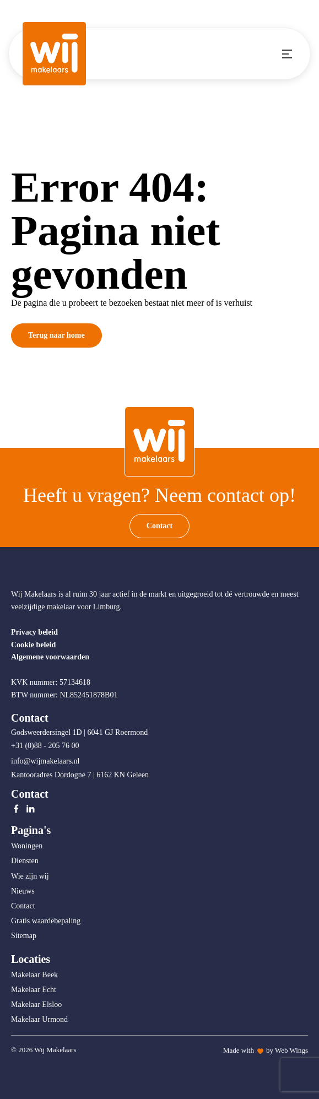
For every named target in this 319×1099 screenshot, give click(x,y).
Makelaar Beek (34, 975)
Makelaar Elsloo (36, 1004)
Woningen (26, 846)
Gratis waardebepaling (45, 921)
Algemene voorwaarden (50, 657)
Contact (159, 526)
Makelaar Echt (33, 990)
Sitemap (23, 936)
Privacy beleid (34, 632)
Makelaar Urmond (39, 1019)
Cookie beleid (33, 645)
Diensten (25, 861)
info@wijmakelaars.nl (46, 761)
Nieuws (23, 891)
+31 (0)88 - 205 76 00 (46, 745)
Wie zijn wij (30, 876)
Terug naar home (56, 335)
